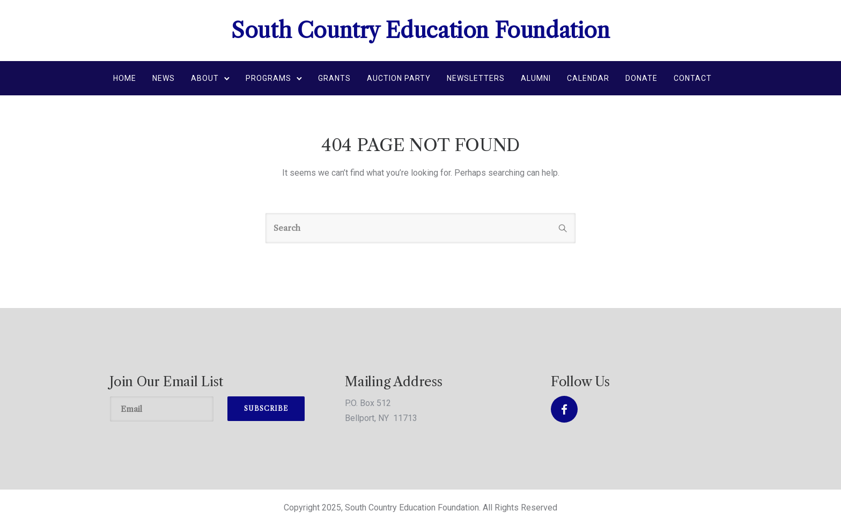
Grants (334, 78)
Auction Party (399, 78)
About (205, 78)
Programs (268, 78)
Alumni (536, 78)
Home (124, 78)
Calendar (588, 78)
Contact (693, 78)
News (163, 78)
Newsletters (476, 78)
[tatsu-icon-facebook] (564, 409)
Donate (641, 78)
